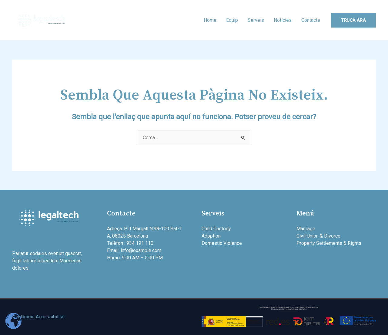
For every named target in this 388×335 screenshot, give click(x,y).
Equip (232, 20)
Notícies (283, 20)
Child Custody (216, 229)
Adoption (211, 236)
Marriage (305, 229)
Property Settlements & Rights (328, 243)
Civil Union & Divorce (318, 236)
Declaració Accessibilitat (38, 317)
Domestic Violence (222, 243)
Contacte (310, 20)
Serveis (256, 20)
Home (210, 20)
